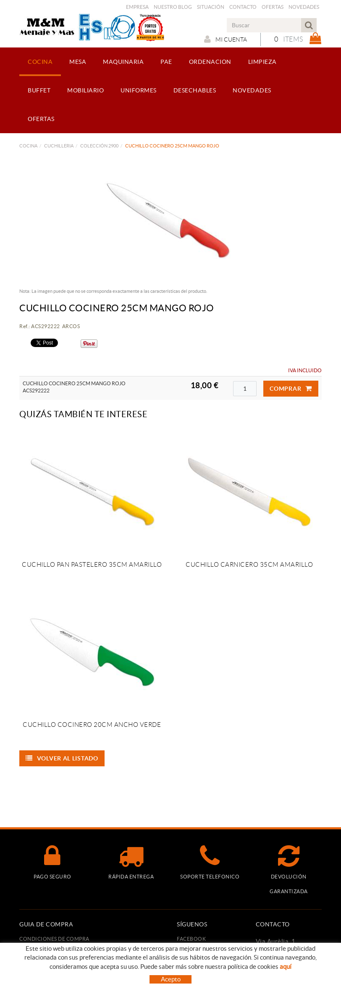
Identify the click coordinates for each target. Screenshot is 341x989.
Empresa (137, 7)
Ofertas (272, 7)
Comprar (291, 388)
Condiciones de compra (54, 939)
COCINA (28, 145)
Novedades (304, 7)
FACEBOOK (191, 939)
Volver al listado (62, 758)
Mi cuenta (225, 39)
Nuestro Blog (173, 7)
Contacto (243, 7)
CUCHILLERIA (58, 145)
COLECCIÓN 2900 (99, 145)
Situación (210, 7)
